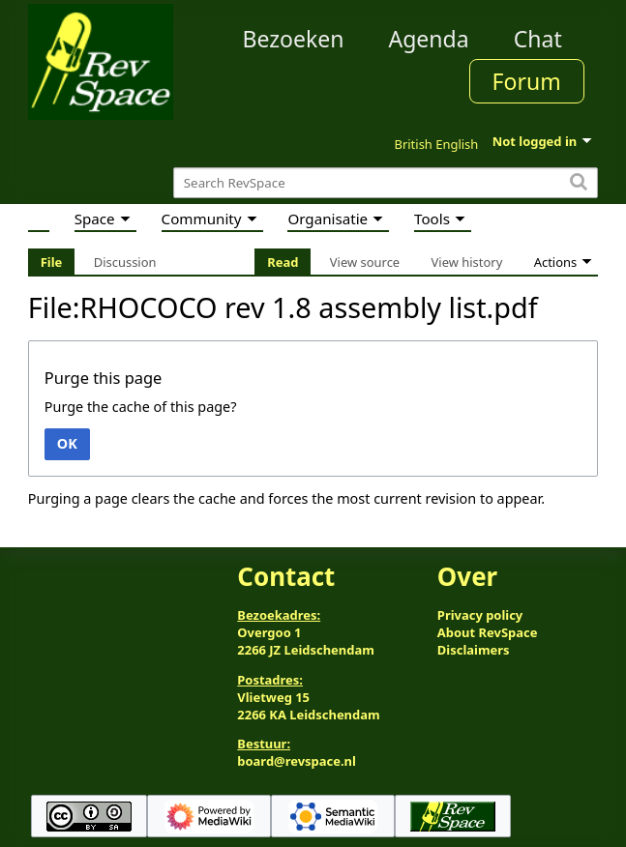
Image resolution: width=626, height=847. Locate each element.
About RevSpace (487, 632)
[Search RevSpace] (385, 183)
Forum (526, 81)
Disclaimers (473, 649)
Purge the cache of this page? (141, 406)
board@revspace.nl (296, 761)
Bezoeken (292, 38)
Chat (538, 38)
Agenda (428, 38)
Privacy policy (479, 615)
